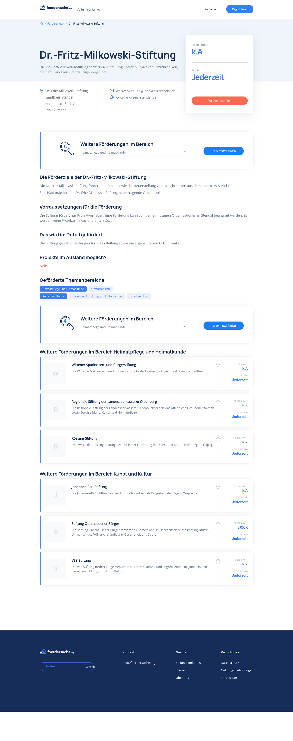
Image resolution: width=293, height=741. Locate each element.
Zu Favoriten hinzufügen (218, 365)
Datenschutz (230, 663)
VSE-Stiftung (81, 560)
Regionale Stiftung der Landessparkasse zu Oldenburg (114, 401)
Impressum (229, 678)
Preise (180, 670)
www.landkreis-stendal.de (136, 97)
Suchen (88, 667)
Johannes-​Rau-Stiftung (89, 487)
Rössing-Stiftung (84, 438)
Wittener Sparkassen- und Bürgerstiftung (104, 365)
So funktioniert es (88, 9)
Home (41, 23)
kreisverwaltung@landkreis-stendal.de (146, 91)
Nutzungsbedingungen (237, 670)
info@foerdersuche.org (139, 663)
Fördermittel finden (223, 151)
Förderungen (55, 23)
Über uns (182, 678)
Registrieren (240, 9)
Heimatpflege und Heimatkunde (63, 289)
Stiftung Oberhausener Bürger (95, 523)
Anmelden (210, 9)
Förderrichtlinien (220, 101)
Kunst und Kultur (53, 296)
